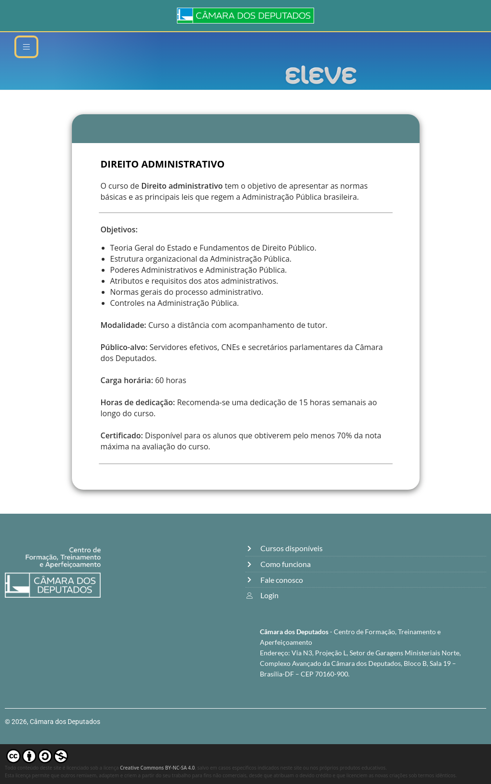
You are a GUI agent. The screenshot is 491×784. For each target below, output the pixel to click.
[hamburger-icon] (26, 47)
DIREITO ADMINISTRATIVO (163, 163)
